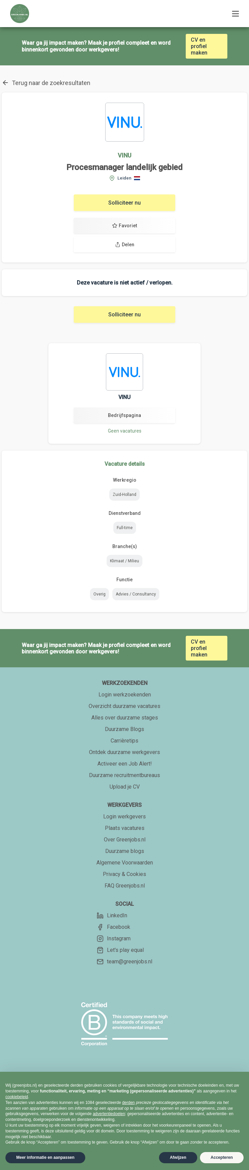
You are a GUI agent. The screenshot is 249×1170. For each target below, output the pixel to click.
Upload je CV (125, 787)
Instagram (114, 938)
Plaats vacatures (124, 828)
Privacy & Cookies (124, 874)
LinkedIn (112, 915)
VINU (124, 155)
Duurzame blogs (124, 851)
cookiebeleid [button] (16, 1096)
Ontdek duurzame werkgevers (124, 752)
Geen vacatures (124, 431)
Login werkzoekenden (124, 694)
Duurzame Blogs (124, 729)
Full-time (125, 527)
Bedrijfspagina (124, 415)
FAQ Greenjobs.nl (125, 885)
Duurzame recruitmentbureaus (124, 775)
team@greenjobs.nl (124, 961)
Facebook (113, 927)
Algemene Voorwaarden (124, 862)
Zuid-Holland (124, 494)
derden (128, 1102)
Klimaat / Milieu (124, 561)
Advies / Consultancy (136, 594)
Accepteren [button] (222, 1157)
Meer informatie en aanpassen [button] (45, 1157)
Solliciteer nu (124, 203)
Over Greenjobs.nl (124, 839)
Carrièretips (124, 740)
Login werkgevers (124, 816)
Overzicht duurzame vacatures (124, 706)
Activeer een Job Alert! (124, 763)
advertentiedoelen (109, 1113)
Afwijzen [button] (178, 1157)
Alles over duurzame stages (124, 717)
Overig (99, 594)
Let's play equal (120, 950)
